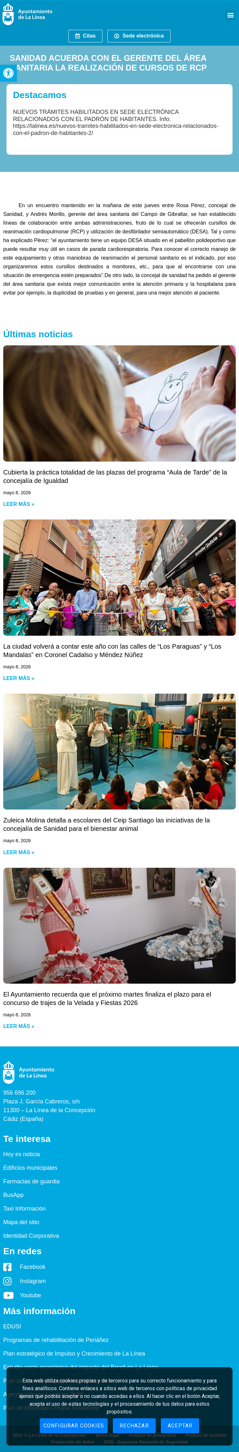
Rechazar (134, 1426)
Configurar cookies (73, 1426)
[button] (8, 73)
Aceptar (180, 1426)
